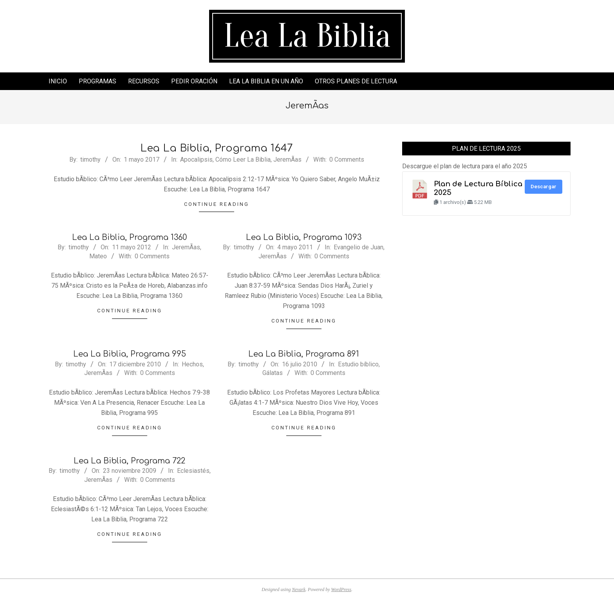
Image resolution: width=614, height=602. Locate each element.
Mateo (98, 256)
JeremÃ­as (287, 159)
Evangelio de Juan (358, 247)
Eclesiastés (193, 470)
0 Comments (346, 159)
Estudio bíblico (358, 364)
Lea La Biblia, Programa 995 (129, 354)
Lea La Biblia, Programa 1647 (216, 148)
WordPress (341, 589)
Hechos (192, 364)
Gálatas (272, 373)
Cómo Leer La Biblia (243, 159)
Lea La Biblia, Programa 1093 (303, 237)
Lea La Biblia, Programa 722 (129, 460)
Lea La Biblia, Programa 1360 (129, 237)
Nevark (298, 589)
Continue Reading (216, 204)
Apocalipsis (196, 159)
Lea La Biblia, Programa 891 (303, 354)
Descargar (543, 186)
